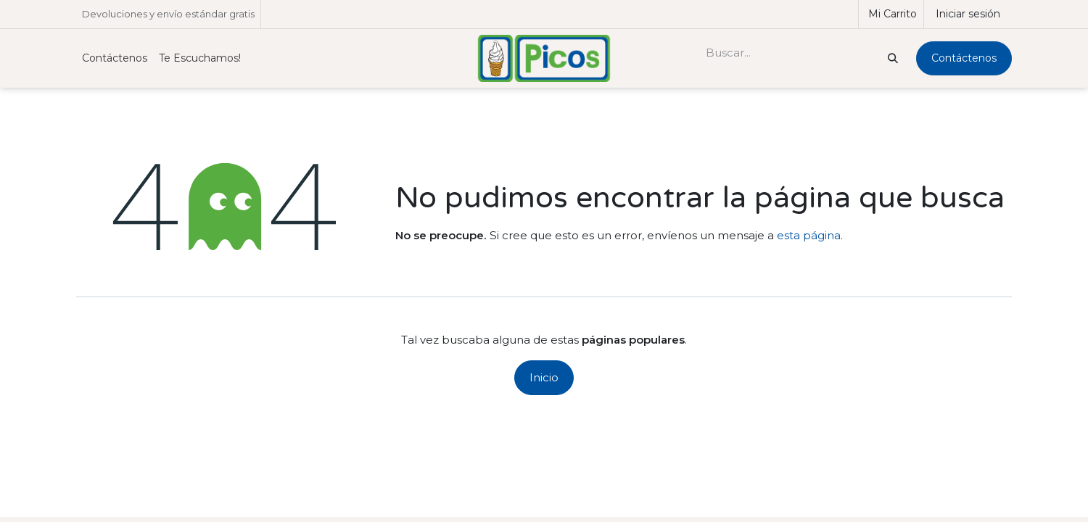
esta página (809, 235)
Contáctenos (964, 58)
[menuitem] (114, 58)
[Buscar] (891, 58)
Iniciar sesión (968, 13)
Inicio (544, 377)
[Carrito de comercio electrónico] (891, 14)
